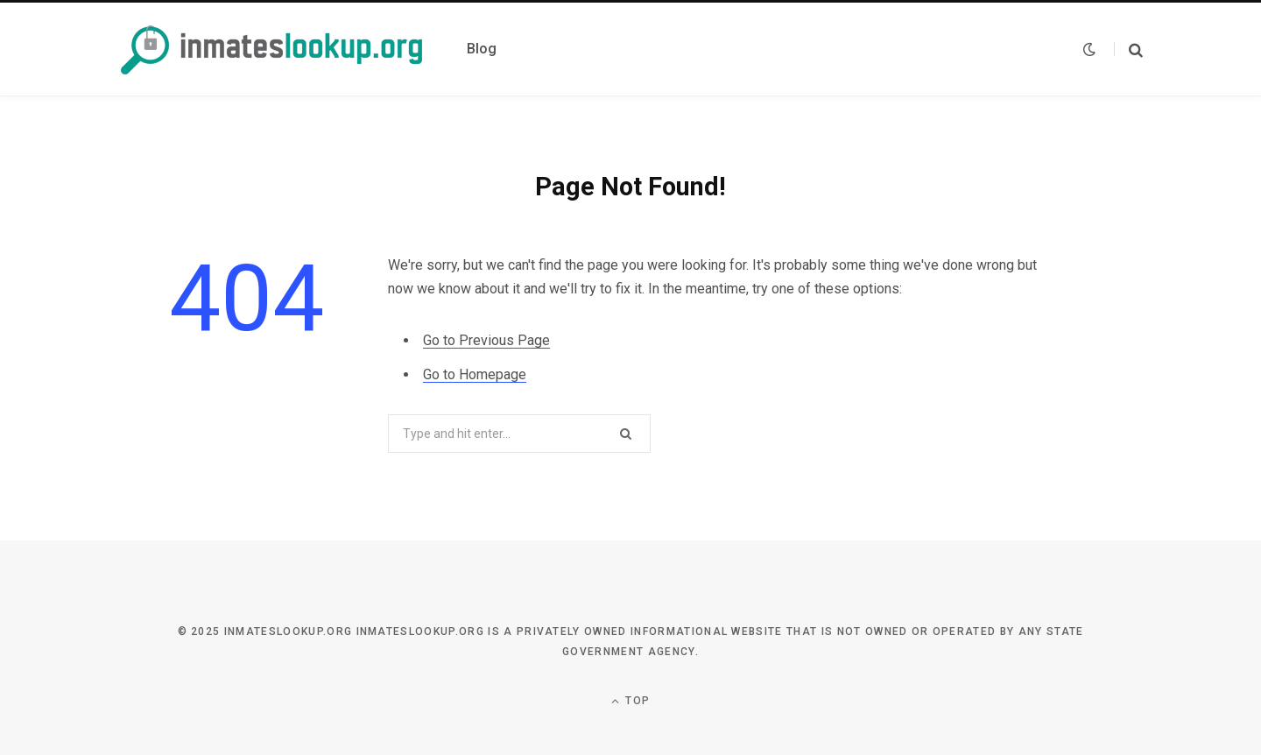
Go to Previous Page (486, 340)
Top (630, 701)
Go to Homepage (474, 374)
